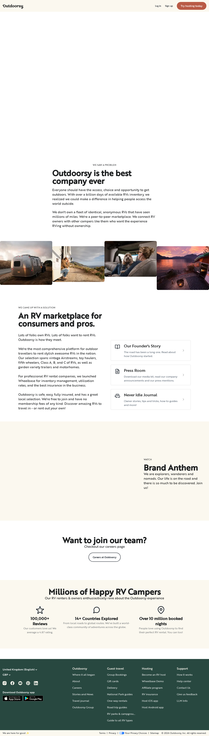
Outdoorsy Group (83, 707)
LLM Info (182, 701)
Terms (102, 733)
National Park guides (120, 694)
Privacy (112, 733)
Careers (77, 688)
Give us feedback (187, 694)
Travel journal (80, 701)
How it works (185, 675)
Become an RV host (154, 675)
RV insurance (150, 694)
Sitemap (154, 733)
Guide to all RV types (120, 720)
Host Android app (153, 707)
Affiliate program (152, 688)
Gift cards (113, 681)
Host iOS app (150, 701)
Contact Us (183, 688)
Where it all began (83, 675)
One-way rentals (117, 701)
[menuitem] (158, 6)
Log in (158, 6)
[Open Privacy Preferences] (133, 733)
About (76, 681)
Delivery (112, 688)
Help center (184, 681)
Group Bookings (117, 675)
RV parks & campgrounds (122, 714)
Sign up (169, 6)
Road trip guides (117, 707)
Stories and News (82, 694)
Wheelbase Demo (153, 681)
